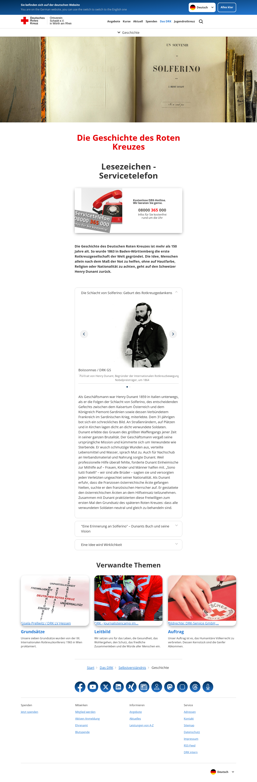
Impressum (191, 739)
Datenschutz (192, 732)
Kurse (127, 21)
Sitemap (189, 725)
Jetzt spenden (29, 712)
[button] (127, 387)
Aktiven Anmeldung (87, 718)
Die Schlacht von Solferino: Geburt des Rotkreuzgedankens (126, 293)
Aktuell (138, 21)
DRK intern (191, 752)
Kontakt (189, 718)
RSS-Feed (189, 745)
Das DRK (165, 21)
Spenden (151, 21)
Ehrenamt (81, 725)
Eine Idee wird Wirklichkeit (101, 544)
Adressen (190, 712)
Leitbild (102, 631)
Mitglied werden (85, 712)
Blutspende (82, 732)
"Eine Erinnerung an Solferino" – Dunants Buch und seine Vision (125, 528)
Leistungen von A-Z (142, 725)
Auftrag (176, 631)
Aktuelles (135, 718)
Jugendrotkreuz (184, 21)
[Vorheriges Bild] (173, 334)
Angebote (113, 21)
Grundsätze (33, 631)
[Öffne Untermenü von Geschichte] (128, 32)
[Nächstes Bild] (84, 334)
